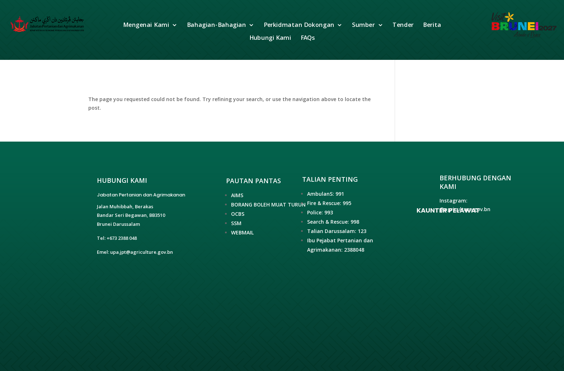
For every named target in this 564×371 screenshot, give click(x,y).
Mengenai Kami (146, 25)
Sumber (363, 25)
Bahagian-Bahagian (216, 25)
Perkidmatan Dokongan (299, 25)
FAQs (308, 38)
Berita (432, 25)
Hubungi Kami (270, 38)
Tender (403, 25)
